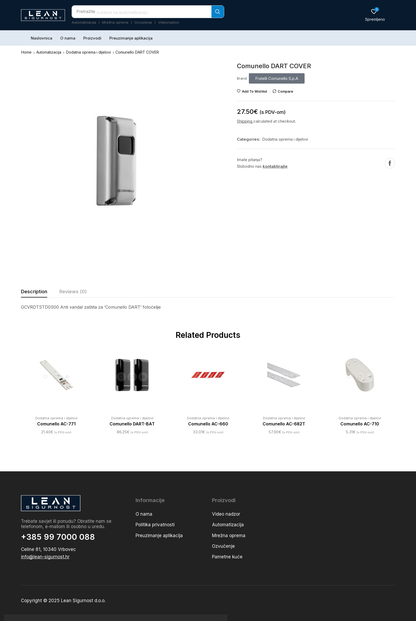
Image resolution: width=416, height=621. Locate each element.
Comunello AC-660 (208, 423)
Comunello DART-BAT (132, 423)
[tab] (34, 292)
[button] (375, 15)
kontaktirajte (275, 166)
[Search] (217, 12)
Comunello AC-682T (284, 423)
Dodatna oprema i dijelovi (88, 52)
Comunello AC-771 (56, 423)
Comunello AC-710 (359, 423)
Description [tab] (34, 291)
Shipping (245, 120)
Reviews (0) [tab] (73, 291)
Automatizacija (48, 52)
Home (26, 52)
